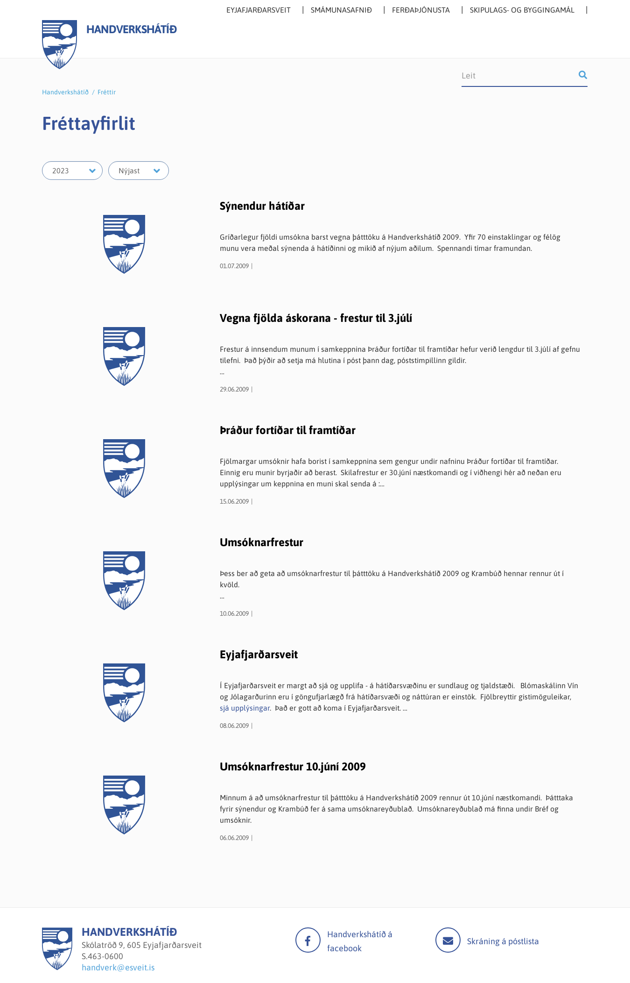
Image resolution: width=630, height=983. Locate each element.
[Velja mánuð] (138, 170)
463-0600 (105, 956)
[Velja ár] (72, 170)
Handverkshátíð (65, 92)
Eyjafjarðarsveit (259, 654)
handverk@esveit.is (118, 967)
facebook (308, 940)
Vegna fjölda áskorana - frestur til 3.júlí (316, 318)
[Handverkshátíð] (57, 967)
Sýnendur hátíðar (262, 205)
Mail (448, 940)
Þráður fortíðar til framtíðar (288, 430)
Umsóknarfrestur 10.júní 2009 (293, 766)
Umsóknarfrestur (261, 542)
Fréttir (107, 92)
